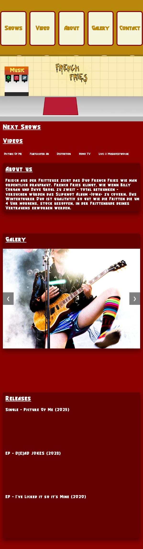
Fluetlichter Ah (39, 153)
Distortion (64, 153)
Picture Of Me (13, 153)
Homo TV (85, 153)
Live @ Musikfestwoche (114, 153)
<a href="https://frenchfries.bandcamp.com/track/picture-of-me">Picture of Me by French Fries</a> (71, 427)
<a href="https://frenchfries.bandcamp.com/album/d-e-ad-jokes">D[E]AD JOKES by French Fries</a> (71, 515)
